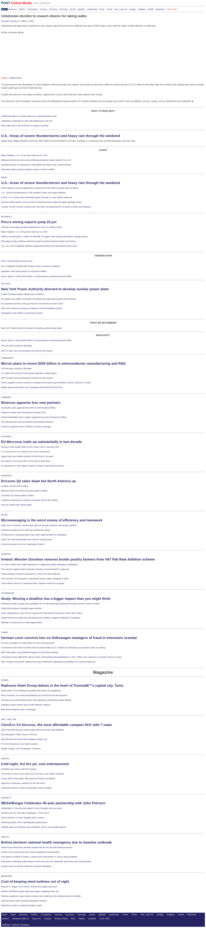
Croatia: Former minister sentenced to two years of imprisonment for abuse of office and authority (46, 207)
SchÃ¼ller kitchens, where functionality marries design (26, 788)
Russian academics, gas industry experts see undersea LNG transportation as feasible (41, 896)
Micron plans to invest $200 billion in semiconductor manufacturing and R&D (36, 276)
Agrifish (81, 9)
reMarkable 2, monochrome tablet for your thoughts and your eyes (31, 808)
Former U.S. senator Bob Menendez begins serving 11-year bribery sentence (36, 197)
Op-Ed (73, 9)
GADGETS (6, 798)
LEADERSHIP (7, 593)
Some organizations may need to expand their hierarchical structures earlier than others (41, 613)
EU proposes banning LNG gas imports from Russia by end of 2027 (32, 304)
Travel (109, 9)
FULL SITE (104, 919)
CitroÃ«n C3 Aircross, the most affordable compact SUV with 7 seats (56, 725)
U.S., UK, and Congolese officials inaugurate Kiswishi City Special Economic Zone (39, 246)
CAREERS (6, 397)
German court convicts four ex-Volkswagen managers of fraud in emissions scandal (69, 638)
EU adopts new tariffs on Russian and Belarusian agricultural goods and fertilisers (38, 299)
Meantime (160, 9)
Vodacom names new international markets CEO (23, 412)
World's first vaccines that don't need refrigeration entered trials (30, 852)
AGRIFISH (6, 554)
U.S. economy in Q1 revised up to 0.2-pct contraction (25, 452)
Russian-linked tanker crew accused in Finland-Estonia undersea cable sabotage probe (41, 202)
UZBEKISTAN (15, 78)
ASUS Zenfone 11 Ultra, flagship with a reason (22, 818)
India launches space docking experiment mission (24, 901)
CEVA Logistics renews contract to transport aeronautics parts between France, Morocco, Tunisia (46, 383)
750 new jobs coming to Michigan (16, 346)
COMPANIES (7, 358)
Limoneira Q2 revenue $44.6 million (17, 495)
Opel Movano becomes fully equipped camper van (24, 739)
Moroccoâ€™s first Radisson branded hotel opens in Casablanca (31, 691)
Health (151, 9)
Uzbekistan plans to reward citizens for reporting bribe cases (29, 116)
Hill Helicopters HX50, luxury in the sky (19, 734)
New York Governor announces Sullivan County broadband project (31, 308)
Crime (102, 9)
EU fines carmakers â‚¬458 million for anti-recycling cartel (27, 643)
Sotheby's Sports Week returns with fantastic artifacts (25, 705)
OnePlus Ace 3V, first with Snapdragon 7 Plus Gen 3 (25, 813)
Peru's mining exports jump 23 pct (29, 222)
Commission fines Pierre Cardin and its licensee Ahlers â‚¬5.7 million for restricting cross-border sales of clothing (53, 648)
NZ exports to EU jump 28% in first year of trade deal (25, 461)
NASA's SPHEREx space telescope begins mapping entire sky (30, 891)
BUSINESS (6, 217)
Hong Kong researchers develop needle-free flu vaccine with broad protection (36, 847)
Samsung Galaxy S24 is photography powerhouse (24, 822)
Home (4, 915)
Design (132, 9)
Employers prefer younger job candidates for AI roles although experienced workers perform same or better (50, 604)
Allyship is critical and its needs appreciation (21, 622)
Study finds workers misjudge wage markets (21, 608)
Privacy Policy (61, 919)
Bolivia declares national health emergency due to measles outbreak (56, 842)
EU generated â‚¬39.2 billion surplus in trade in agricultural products (32, 466)
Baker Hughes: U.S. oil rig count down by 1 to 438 (24, 232)
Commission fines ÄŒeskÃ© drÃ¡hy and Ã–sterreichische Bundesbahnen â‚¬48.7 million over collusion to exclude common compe (61, 657)
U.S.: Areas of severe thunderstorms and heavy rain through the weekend (60, 136)
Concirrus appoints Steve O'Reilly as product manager (26, 426)
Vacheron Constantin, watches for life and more (23, 783)
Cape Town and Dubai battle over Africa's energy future (26, 539)
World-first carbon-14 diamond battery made (21, 905)
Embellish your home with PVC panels (18, 769)
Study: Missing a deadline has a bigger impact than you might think (55, 598)
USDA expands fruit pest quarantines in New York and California (30, 574)
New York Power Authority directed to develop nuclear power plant (55, 289)
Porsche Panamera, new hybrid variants (19, 744)
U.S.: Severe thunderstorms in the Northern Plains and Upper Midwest (33, 193)
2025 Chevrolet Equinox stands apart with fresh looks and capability (32, 730)
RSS (73, 919)
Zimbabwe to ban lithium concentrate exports (22, 313)
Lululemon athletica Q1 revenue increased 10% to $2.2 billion (29, 500)
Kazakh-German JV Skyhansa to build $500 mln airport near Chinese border (36, 165)
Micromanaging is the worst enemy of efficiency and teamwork (51, 520)
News (3, 9)
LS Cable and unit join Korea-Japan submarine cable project (29, 373)
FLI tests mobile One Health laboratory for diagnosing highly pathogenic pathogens (39, 564)
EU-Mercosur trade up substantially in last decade (41, 442)
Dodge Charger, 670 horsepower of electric (21, 749)
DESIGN (5, 758)
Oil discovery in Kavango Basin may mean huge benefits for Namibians (34, 535)
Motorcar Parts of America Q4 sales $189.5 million (24, 491)
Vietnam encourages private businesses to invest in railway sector (31, 227)
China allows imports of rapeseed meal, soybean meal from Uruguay (32, 583)
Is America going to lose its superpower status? (23, 544)
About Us (36, 919)
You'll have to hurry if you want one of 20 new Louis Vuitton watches (32, 774)
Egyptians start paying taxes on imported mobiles (24, 271)
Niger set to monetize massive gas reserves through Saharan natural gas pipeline (38, 525)
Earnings (64, 9)
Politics (22, 9)
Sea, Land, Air (120, 9)
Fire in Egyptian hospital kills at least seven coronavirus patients (30, 266)
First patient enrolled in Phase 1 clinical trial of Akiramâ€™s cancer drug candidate (39, 857)
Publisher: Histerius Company (15, 925)
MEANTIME (6, 876)
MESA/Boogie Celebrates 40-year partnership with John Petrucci (53, 803)
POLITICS (5, 284)
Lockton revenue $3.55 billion (14, 486)
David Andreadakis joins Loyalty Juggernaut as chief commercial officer (34, 417)
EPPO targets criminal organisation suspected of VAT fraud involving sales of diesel (39, 188)
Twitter (82, 919)
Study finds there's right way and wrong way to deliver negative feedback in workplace (40, 618)
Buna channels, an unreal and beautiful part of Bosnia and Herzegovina (34, 695)
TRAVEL (5, 680)
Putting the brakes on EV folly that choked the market (25, 530)
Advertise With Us (20, 919)
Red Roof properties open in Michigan (18, 709)
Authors (5, 919)
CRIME (4, 632)
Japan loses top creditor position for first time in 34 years (27, 456)
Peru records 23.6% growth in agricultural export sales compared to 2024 (34, 579)
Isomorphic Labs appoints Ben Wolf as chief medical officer (28, 408)
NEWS (4, 177)
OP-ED (4, 515)
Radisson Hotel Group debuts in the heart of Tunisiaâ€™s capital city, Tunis (62, 685)
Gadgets (142, 9)
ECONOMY (6, 436)
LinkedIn (92, 919)
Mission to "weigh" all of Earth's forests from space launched (29, 887)
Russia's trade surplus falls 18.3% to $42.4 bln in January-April (30, 447)
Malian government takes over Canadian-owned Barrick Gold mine (31, 387)
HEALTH (5, 837)
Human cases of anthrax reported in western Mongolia (26, 866)
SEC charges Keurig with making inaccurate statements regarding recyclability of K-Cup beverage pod (48, 662)
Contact (47, 919)
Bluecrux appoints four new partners (30, 402)
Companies (32, 9)
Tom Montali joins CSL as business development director (27, 422)
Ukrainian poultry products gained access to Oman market (28, 169)
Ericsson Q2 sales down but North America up (38, 481)
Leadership (92, 9)
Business (12, 9)
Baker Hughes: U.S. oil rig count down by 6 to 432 (24, 155)
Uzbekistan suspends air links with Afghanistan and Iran (27, 121)
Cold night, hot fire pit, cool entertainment (35, 764)
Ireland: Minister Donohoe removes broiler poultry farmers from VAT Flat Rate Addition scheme (78, 559)
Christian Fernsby (10, 21)
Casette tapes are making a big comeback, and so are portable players (33, 827)
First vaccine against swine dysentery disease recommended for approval (35, 569)
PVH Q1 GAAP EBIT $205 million (16, 505)
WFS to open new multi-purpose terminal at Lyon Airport (27, 351)
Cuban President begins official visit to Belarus (22, 294)
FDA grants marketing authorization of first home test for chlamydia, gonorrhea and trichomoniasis (46, 861)
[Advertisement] (22, 51)
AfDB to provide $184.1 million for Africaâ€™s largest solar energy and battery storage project (44, 236)
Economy (53, 9)
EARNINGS (6, 475)
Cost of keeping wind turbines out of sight (35, 881)
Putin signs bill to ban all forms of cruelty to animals (25, 125)
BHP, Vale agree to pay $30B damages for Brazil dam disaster (29, 652)
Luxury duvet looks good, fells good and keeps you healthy (28, 778)
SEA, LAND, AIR (8, 719)
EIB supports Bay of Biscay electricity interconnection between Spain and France (38, 241)
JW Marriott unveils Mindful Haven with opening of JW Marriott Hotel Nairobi (36, 700)
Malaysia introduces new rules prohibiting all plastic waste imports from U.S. (36, 160)
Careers (43, 9)
